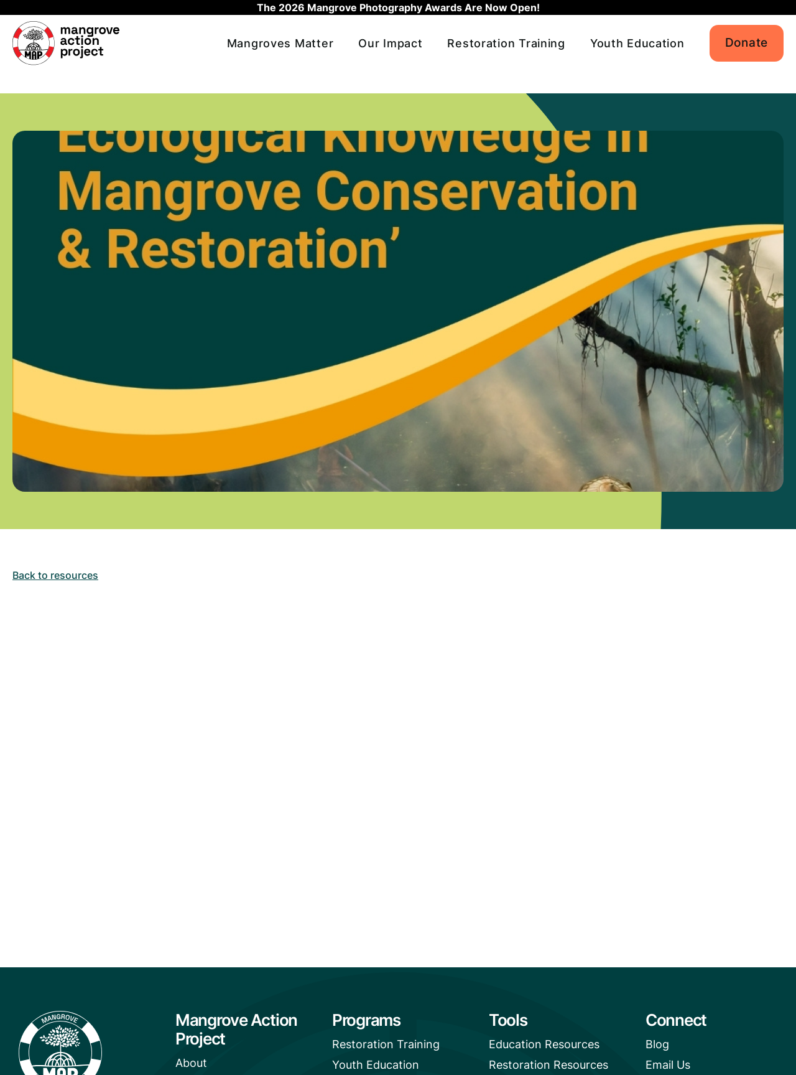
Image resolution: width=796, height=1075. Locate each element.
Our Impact (390, 43)
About (191, 1062)
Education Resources (544, 1044)
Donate (746, 42)
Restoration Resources (548, 1064)
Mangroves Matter (280, 43)
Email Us (668, 1064)
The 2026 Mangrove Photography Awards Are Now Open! (398, 7)
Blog (657, 1044)
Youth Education (637, 43)
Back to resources (55, 575)
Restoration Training (506, 43)
